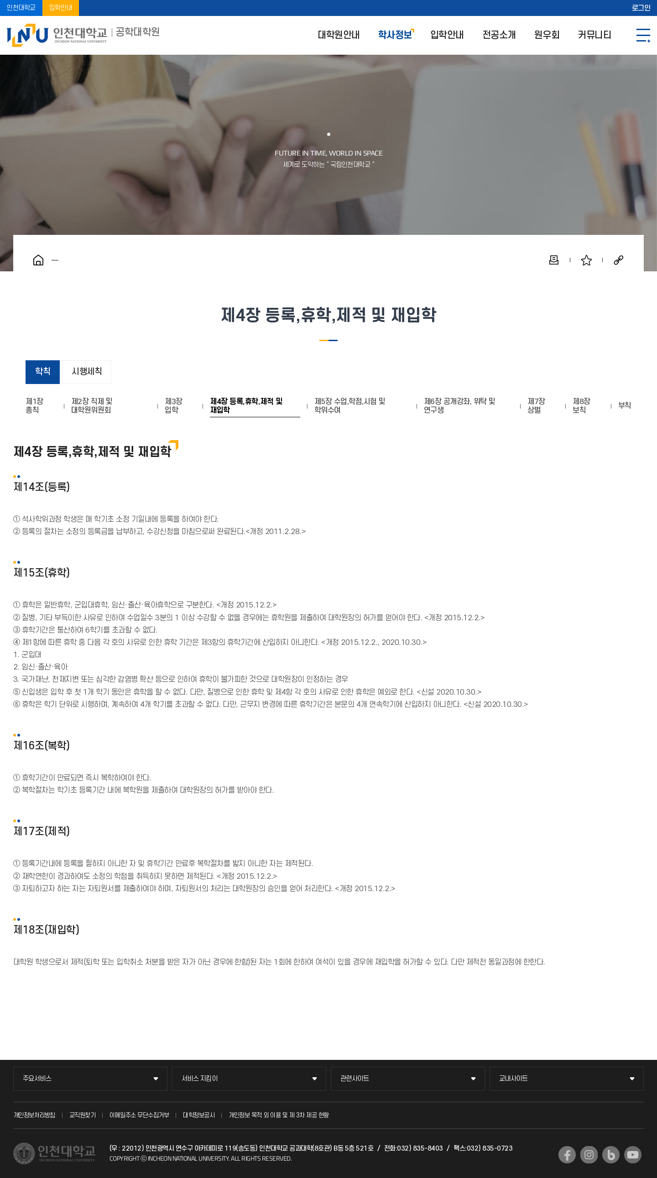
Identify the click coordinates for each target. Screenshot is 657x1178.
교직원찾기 (82, 1115)
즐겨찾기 (586, 260)
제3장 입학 (173, 406)
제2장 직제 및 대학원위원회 (92, 406)
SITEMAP (643, 35)
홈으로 (38, 259)
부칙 (624, 406)
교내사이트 (513, 1079)
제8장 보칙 (581, 406)
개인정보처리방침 (34, 1115)
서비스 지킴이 (200, 1079)
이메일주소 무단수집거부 (139, 1115)
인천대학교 (21, 8)
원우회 (547, 35)
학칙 (42, 372)
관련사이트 (354, 1079)
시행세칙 (87, 372)
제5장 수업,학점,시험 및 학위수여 (350, 406)
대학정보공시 (198, 1115)
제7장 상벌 (536, 406)
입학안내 (60, 8)
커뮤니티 (594, 35)
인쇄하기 (553, 260)
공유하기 (618, 260)
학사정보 (395, 35)
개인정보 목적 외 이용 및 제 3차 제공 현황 (279, 1115)
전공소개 (499, 35)
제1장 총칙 (34, 406)
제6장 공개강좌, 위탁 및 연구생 (459, 406)
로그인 (641, 8)
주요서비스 (37, 1079)
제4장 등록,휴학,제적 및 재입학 (246, 406)
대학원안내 (339, 35)
